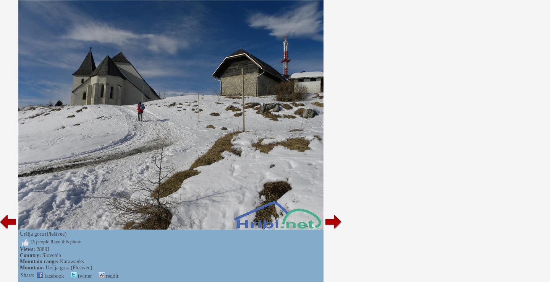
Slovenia (51, 255)
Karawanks (72, 261)
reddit (108, 276)
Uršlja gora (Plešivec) (68, 268)
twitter (81, 276)
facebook (50, 276)
